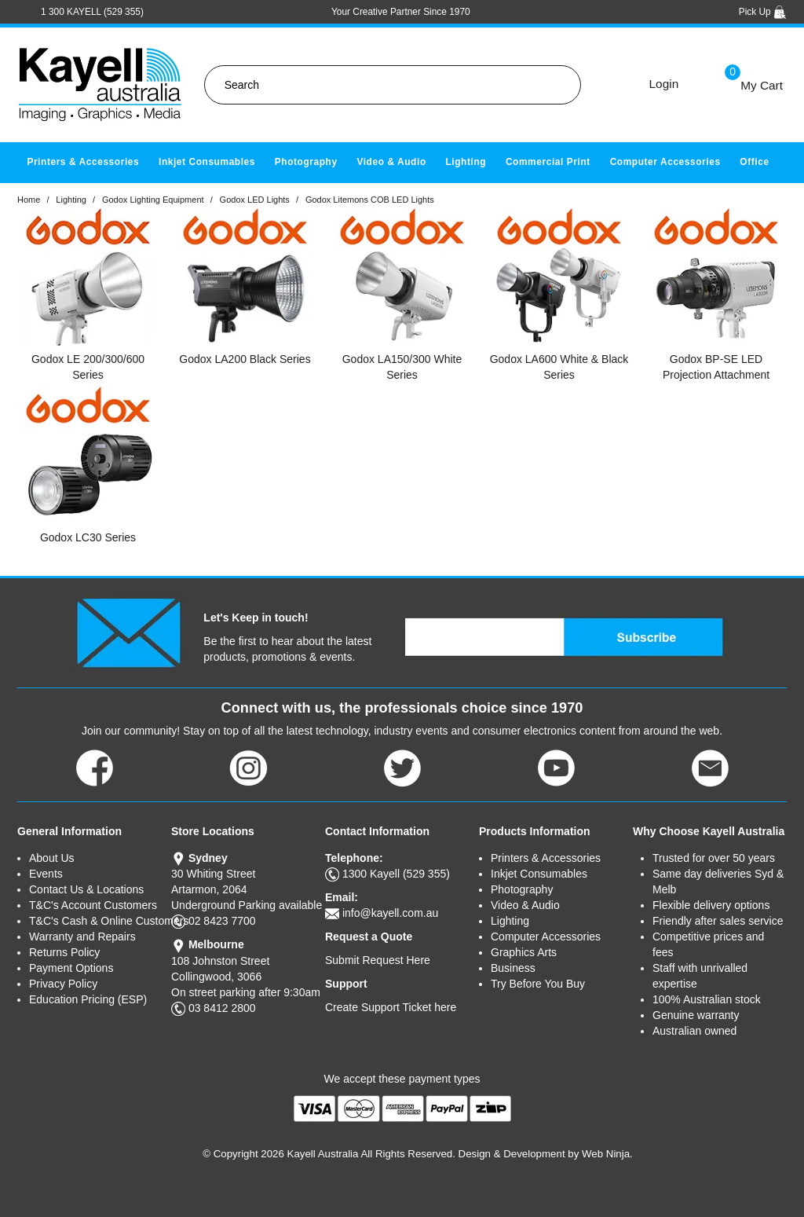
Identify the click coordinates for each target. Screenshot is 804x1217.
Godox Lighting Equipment (153, 199)
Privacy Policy (63, 983)
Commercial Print (548, 161)
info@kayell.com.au (390, 913)
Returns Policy (64, 952)
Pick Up (763, 11)
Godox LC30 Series (88, 537)
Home (28, 199)
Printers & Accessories (83, 161)
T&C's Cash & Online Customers (100, 921)
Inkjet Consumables (207, 161)
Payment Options (71, 968)
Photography (306, 161)
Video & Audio (391, 161)
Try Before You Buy (538, 983)
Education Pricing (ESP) (88, 999)
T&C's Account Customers (93, 905)
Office (754, 161)
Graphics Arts (524, 952)
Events (46, 873)
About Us (52, 858)
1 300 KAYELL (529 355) (92, 11)
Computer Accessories (665, 161)
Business (513, 968)
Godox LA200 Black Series (244, 359)
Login (664, 83)
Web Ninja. (607, 1154)
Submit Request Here (377, 960)
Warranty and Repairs (82, 936)
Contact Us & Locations (86, 889)
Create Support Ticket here (390, 1007)
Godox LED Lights (255, 199)
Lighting (465, 161)
